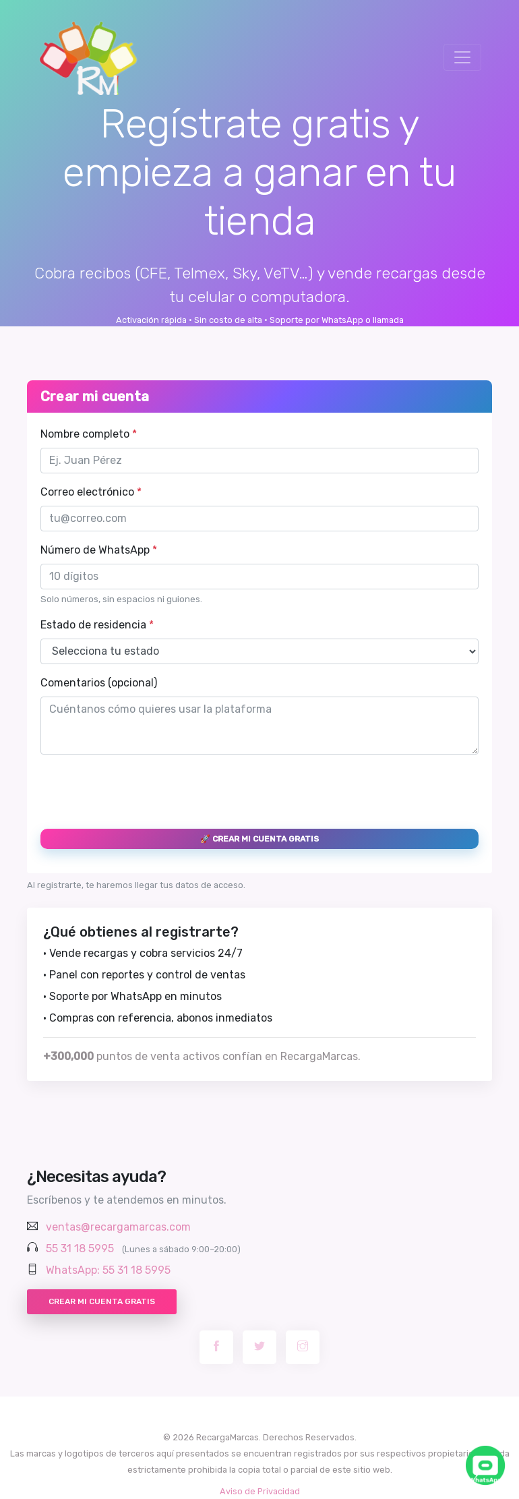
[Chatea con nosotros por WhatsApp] (485, 1465)
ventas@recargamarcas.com (118, 1227)
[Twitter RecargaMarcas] (259, 1347)
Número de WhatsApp (98, 549)
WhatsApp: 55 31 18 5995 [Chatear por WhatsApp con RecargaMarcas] (108, 1270)
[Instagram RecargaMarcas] (302, 1347)
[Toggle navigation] (462, 57)
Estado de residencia (97, 624)
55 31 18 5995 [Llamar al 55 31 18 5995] (80, 1248)
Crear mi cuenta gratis (102, 1301)
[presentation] (142, 791)
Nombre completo (88, 434)
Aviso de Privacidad (260, 1491)
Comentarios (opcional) (98, 682)
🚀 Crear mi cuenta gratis (259, 839)
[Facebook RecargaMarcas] (216, 1347)
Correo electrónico (91, 492)
